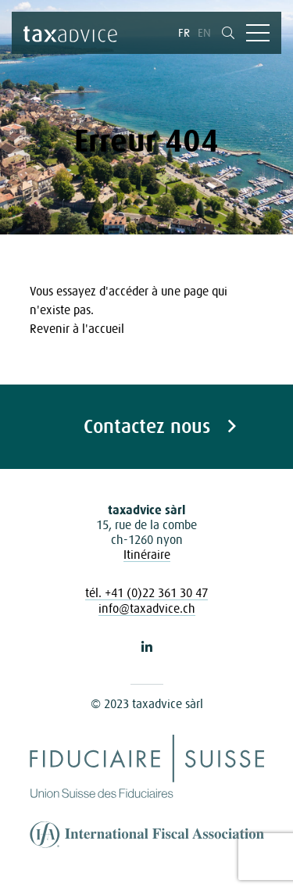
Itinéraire (146, 554)
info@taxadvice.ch (146, 608)
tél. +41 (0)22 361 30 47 (146, 592)
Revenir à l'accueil (77, 328)
